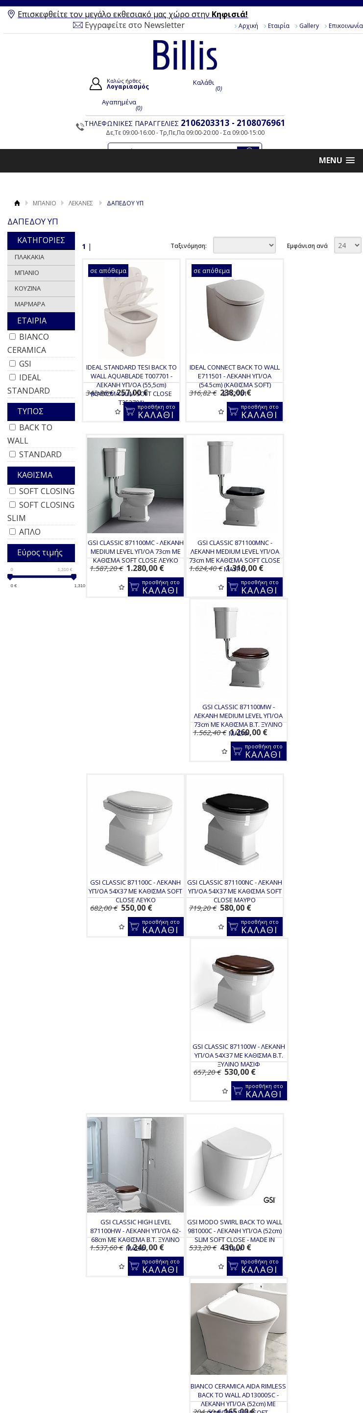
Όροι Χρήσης (47, 1074)
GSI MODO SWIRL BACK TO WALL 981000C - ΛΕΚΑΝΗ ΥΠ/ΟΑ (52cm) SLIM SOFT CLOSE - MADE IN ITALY (126, 906)
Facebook (312, 1067)
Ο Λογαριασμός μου (228, 1065)
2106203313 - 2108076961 (233, 122)
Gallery (309, 26)
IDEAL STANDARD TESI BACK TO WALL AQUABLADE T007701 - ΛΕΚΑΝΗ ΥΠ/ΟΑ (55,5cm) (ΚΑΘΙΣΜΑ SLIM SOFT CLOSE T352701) (126, 385)
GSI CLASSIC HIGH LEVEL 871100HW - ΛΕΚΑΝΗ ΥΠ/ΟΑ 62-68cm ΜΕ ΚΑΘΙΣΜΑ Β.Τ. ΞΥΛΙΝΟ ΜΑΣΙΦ (313, 731)
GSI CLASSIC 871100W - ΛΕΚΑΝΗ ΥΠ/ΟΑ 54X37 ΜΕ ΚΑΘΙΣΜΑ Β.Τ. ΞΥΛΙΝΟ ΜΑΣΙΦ (220, 727)
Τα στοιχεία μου (219, 1099)
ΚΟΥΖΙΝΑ (28, 288)
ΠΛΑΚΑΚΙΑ (29, 256)
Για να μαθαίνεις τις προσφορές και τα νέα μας (218, 1012)
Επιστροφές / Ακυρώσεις (131, 1122)
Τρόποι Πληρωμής (139, 1095)
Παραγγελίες (214, 1111)
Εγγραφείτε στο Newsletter (135, 25)
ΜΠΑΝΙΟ (44, 203)
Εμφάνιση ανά (307, 246)
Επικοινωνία (46, 1096)
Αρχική (248, 26)
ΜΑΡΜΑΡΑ (30, 303)
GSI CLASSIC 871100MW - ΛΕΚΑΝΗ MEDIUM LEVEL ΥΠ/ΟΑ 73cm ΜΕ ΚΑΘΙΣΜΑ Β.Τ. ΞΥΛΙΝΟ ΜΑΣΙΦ (220, 555)
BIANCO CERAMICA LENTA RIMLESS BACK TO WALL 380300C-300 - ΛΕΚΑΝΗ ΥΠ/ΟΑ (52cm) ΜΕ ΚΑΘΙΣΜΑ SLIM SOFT (313, 911)
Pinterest (311, 1114)
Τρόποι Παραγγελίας (142, 1084)
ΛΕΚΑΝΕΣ (81, 203)
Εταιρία (279, 26)
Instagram (313, 1098)
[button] (337, 160)
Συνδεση (208, 1077)
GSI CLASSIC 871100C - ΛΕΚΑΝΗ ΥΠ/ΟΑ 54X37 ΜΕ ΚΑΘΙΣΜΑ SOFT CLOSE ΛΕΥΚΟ (313, 551)
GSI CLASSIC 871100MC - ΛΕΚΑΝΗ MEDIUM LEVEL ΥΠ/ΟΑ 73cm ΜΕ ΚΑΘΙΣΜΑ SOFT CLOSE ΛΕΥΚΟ (313, 380)
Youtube (310, 1082)
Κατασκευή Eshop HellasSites (310, 1149)
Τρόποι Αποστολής (140, 1106)
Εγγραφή (208, 1088)
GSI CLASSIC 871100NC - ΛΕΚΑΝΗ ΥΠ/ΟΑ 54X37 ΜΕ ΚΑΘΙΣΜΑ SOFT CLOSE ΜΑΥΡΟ (127, 731)
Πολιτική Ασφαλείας (141, 1137)
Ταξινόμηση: (188, 246)
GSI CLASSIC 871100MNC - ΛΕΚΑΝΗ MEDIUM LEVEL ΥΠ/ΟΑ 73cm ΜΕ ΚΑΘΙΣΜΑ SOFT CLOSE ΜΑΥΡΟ (126, 555)
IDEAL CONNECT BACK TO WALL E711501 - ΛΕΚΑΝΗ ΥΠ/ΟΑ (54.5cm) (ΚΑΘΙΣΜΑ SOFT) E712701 (220, 380)
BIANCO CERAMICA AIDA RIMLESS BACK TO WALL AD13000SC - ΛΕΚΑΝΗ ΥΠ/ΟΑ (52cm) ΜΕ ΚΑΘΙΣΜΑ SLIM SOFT (220, 911)
